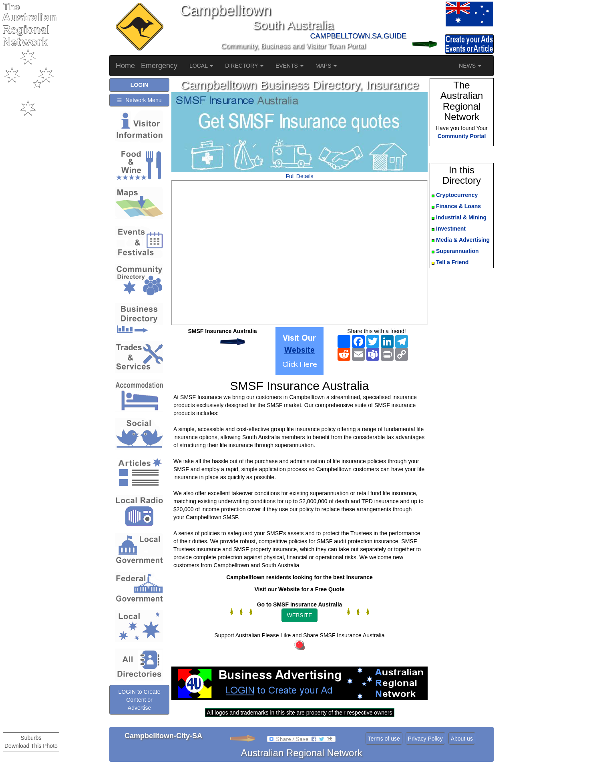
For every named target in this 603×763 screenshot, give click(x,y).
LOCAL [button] (201, 65)
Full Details (299, 176)
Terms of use (384, 738)
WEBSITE (299, 615)
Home (125, 66)
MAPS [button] (326, 65)
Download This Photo (31, 746)
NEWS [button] (470, 65)
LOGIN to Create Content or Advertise (139, 700)
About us (462, 738)
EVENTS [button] (289, 65)
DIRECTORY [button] (244, 65)
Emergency (159, 66)
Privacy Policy (425, 738)
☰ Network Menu (139, 100)
